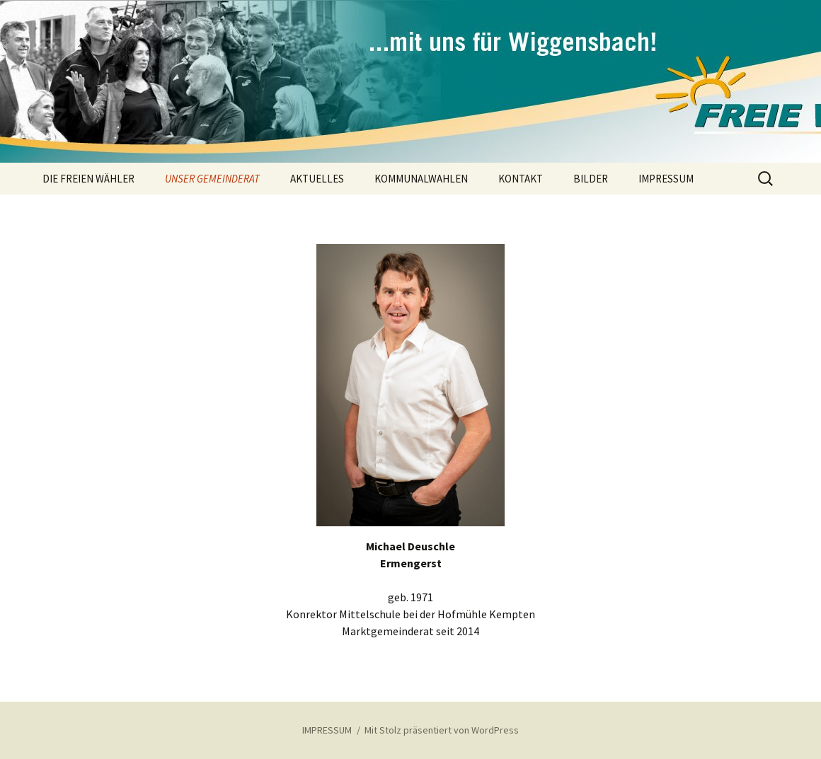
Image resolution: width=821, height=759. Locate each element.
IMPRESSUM (666, 178)
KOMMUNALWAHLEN (421, 178)
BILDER (590, 178)
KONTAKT (520, 178)
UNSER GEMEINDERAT (212, 178)
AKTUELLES (317, 178)
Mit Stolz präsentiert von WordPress (441, 730)
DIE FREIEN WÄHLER (88, 178)
